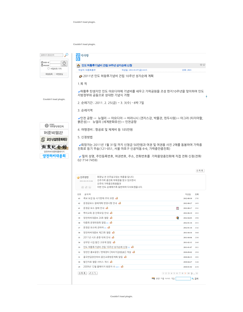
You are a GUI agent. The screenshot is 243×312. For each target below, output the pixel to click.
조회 (197, 194)
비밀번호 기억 (56, 69)
